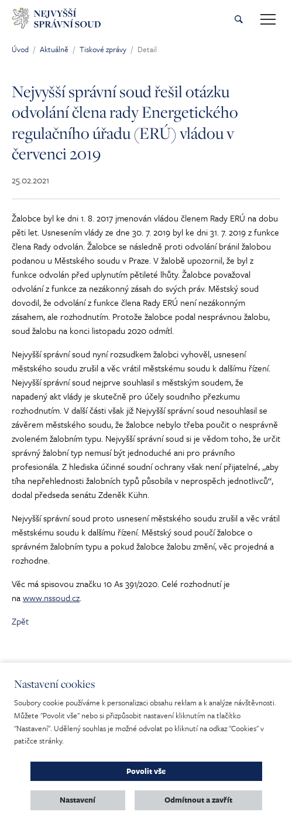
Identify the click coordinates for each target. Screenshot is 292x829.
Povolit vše (146, 771)
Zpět (20, 621)
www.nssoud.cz (51, 597)
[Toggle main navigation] (268, 19)
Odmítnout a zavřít (198, 800)
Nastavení (77, 800)
